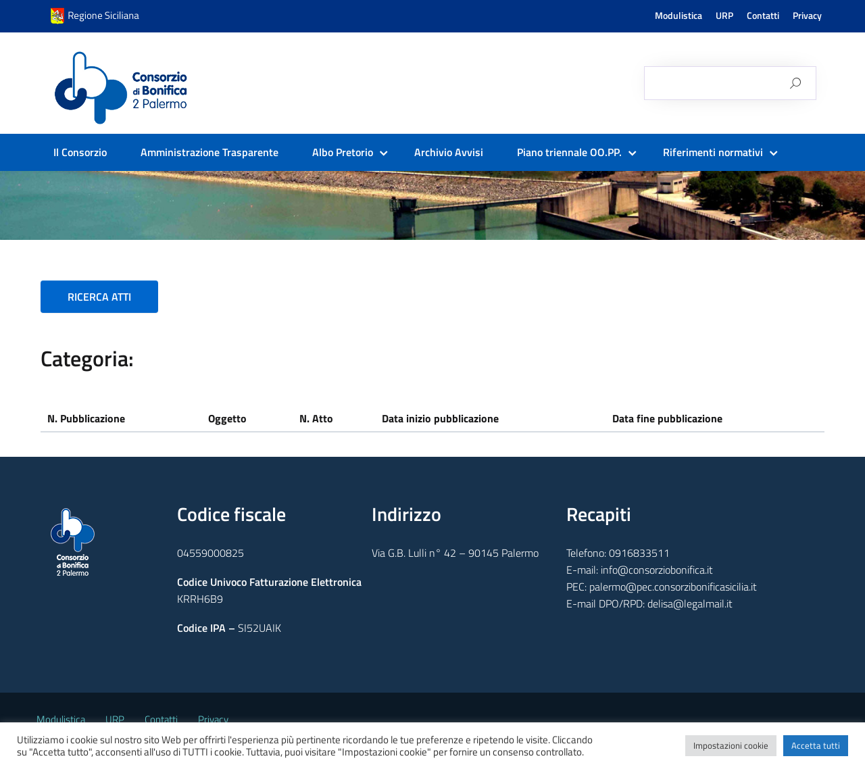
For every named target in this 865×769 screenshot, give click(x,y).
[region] (432, 205)
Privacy (807, 15)
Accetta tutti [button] (815, 745)
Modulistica (678, 15)
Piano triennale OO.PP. (569, 152)
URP (724, 15)
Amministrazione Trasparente (209, 152)
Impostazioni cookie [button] (730, 745)
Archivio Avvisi (448, 152)
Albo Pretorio (342, 152)
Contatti (763, 15)
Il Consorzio (80, 152)
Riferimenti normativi (713, 152)
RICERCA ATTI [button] (99, 297)
